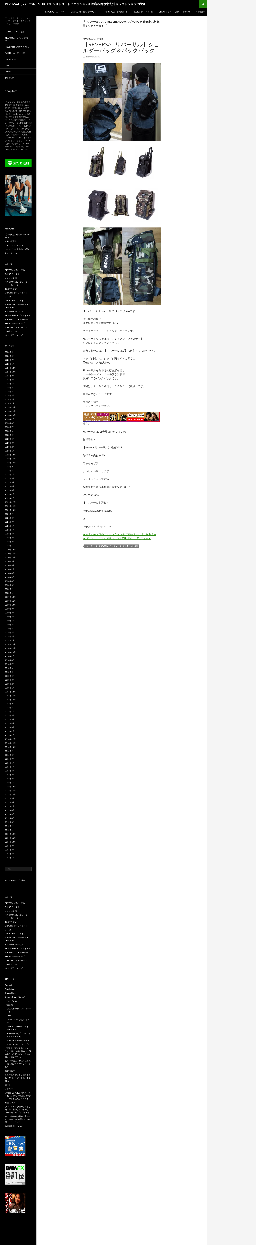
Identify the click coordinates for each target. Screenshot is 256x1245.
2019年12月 (10, 597)
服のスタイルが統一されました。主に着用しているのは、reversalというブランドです (18, 1109)
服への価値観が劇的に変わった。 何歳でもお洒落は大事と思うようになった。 (18, 1119)
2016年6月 (10, 763)
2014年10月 (10, 842)
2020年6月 (10, 573)
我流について (11, 1102)
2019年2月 (10, 636)
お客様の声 (200, 12)
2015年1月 (10, 830)
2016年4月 (10, 770)
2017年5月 (10, 719)
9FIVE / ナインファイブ (15, 300)
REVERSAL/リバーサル (93, 39)
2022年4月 (10, 486)
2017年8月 (10, 707)
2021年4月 (10, 533)
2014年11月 (10, 838)
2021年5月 (10, 530)
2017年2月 (10, 731)
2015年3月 (10, 822)
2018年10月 (10, 652)
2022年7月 (10, 474)
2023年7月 (10, 427)
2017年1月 (10, 735)
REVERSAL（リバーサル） (56, 12)
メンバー (9, 1088)
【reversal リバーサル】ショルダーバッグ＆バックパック (121, 47)
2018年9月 (10, 656)
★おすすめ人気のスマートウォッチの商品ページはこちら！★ (119, 534)
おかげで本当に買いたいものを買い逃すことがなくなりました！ (18, 1064)
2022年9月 (10, 466)
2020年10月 (10, 557)
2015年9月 (10, 798)
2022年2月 (10, 494)
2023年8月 (10, 423)
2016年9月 (10, 751)
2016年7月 (10, 759)
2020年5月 (10, 577)
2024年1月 (10, 403)
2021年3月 (10, 537)
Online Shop (165, 12)
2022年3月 (10, 490)
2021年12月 (10, 502)
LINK (177, 12)
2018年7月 (10, 664)
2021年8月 (10, 518)
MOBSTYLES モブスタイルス (17, 315)
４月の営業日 (11, 241)
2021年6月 (10, 526)
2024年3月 (10, 395)
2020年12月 (10, 549)
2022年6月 (10, 478)
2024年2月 (10, 399)
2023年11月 (10, 411)
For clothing (10, 989)
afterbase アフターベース (16, 327)
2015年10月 (10, 794)
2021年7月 (10, 522)
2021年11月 (10, 506)
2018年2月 (10, 684)
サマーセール (11, 253)
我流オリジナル (12, 289)
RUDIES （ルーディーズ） (144, 12)
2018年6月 (10, 668)
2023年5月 (10, 435)
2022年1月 (10, 498)
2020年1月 (10, 593)
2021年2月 (10, 541)
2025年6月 (10, 364)
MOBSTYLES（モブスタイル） (116, 12)
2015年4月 (10, 818)
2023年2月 (10, 447)
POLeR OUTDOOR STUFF (16, 319)
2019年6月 (10, 620)
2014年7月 (10, 853)
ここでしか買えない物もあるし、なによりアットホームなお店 (18, 1078)
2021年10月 (10, 510)
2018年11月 (10, 648)
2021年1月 (10, 545)
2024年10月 (10, 372)
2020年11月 (10, 553)
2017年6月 (10, 715)
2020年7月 (10, 569)
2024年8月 (10, 379)
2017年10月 (10, 699)
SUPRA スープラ (12, 274)
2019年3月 (10, 632)
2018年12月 (10, 644)
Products (9, 1005)
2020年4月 (10, 581)
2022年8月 (10, 470)
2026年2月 (10, 356)
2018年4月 (10, 676)
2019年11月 (10, 601)
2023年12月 (10, 407)
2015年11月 (10, 790)
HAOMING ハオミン (14, 311)
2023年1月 (10, 451)
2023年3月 (10, 443)
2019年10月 (10, 605)
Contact (187, 12)
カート (8, 1085)
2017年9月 (10, 703)
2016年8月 (10, 755)
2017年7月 (10, 711)
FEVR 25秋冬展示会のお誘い (17, 249)
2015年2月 (10, 826)
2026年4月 (10, 352)
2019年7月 (10, 616)
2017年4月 (10, 723)
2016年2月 (10, 778)
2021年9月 (10, 514)
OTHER (8, 296)
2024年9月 (10, 375)
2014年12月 (10, 834)
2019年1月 (10, 640)
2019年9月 (10, 609)
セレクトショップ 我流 (15, 880)
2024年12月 (10, 368)
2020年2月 (10, 589)
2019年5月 (10, 624)
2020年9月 (10, 561)
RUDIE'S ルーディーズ (15, 323)
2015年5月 (10, 814)
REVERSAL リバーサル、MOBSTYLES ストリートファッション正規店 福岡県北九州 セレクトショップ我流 (75, 4)
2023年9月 (10, 419)
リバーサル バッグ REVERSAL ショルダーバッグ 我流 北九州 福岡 (112, 546)
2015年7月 (10, 806)
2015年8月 (10, 802)
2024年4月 (10, 391)
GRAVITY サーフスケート (16, 292)
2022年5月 (10, 482)
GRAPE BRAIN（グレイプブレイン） (85, 12)
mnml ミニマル (11, 331)
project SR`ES (11, 278)
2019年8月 (10, 612)
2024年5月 (10, 387)
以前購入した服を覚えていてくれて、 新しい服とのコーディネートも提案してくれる (18, 1095)
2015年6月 (10, 810)
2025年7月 (10, 360)
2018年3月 (10, 680)
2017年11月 (10, 695)
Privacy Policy (11, 1001)
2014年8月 (10, 849)
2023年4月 (10, 439)
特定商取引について (14, 1126)
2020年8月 (10, 565)
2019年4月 (10, 628)
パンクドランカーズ (14, 335)
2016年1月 (10, 782)
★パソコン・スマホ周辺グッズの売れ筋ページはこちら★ (117, 538)
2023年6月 (10, 431)
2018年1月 (10, 688)
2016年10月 (10, 747)
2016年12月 (10, 739)
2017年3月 (10, 727)
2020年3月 (10, 585)
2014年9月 (10, 846)
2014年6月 (10, 857)
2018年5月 (10, 672)
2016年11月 (10, 743)
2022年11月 (10, 458)
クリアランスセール (14, 245)
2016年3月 (10, 774)
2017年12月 (10, 691)
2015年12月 (10, 786)
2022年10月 (10, 462)
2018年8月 (10, 660)
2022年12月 (10, 454)
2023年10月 (10, 415)
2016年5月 (10, 767)
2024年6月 (10, 383)
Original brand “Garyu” (15, 997)
